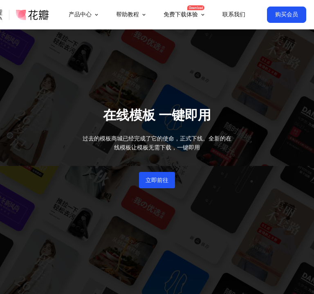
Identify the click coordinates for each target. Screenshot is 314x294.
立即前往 (157, 180)
